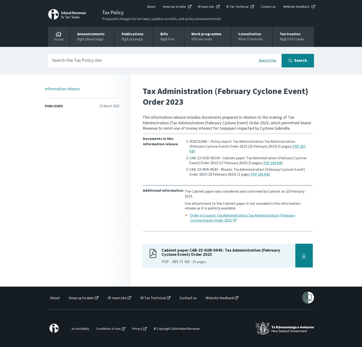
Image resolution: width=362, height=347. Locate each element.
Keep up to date (174, 6)
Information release (62, 89)
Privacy (137, 329)
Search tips (267, 60)
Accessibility (80, 329)
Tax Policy (113, 12)
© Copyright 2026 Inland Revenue (177, 329)
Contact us (268, 6)
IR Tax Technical (237, 6)
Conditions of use (108, 329)
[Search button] (298, 60)
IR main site (206, 6)
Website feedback (296, 6)
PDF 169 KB (272, 163)
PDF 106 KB (260, 174)
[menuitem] (54, 298)
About (151, 6)
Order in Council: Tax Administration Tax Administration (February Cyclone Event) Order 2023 (242, 218)
